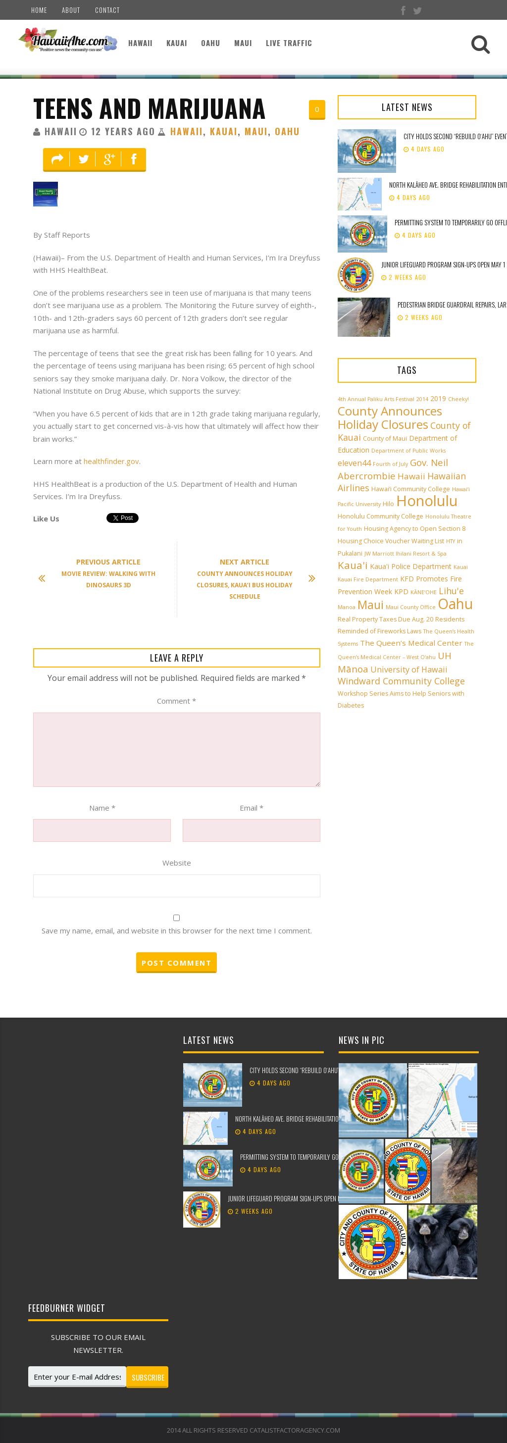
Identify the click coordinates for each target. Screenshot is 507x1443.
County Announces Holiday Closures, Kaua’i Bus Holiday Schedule (251, 579)
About (71, 10)
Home (39, 10)
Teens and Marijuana (149, 107)
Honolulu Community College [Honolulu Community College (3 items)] (380, 516)
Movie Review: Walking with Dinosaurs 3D (101, 573)
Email (251, 808)
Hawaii (140, 42)
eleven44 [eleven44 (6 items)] (354, 463)
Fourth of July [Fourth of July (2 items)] (390, 464)
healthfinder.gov (111, 461)
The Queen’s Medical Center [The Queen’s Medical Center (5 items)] (411, 643)
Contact (107, 10)
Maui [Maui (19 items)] (370, 605)
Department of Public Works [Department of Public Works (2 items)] (408, 450)
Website (176, 863)
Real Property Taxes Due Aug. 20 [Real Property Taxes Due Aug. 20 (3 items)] (385, 619)
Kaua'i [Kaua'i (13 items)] (353, 565)
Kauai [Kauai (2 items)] (461, 567)
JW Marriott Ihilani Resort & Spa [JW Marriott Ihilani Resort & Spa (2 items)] (405, 553)
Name (102, 808)
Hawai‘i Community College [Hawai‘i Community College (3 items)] (410, 489)
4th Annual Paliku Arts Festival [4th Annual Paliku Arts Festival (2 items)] (376, 399)
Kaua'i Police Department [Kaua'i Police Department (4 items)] (411, 566)
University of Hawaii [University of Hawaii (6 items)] (409, 669)
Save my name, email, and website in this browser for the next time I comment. (177, 930)
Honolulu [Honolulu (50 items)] (427, 501)
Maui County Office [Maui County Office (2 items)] (411, 607)
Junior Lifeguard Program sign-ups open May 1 (443, 264)
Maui (243, 42)
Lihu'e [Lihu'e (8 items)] (451, 591)
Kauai (176, 42)
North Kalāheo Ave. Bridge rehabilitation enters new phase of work (323, 1118)
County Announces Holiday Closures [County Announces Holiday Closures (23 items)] (390, 417)
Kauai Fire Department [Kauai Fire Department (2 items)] (368, 579)
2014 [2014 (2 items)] (422, 399)
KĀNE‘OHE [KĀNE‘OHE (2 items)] (423, 592)
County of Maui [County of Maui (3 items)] (385, 438)
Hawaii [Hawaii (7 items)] (411, 476)
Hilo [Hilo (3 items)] (388, 504)
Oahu (210, 42)
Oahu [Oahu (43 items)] (455, 603)
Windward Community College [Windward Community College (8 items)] (401, 681)
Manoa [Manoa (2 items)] (346, 607)
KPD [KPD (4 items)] (401, 591)
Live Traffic (289, 42)
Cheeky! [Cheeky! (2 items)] (458, 399)
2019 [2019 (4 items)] (438, 398)
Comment (176, 701)
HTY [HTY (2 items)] (450, 541)
